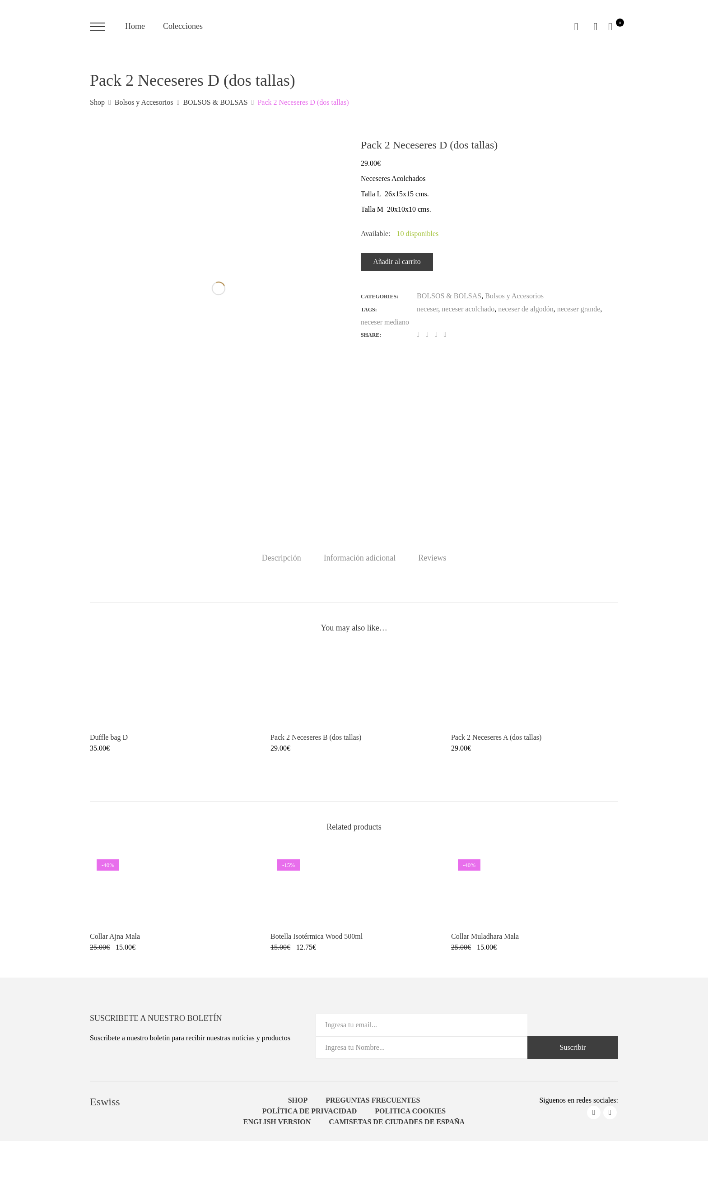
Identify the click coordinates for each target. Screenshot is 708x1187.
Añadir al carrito (397, 261)
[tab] (281, 557)
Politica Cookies (410, 1111)
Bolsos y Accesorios (514, 296)
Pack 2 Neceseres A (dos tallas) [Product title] (496, 737)
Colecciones (183, 26)
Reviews (432, 557)
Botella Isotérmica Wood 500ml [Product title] (316, 936)
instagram (610, 1112)
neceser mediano (385, 322)
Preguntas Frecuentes (373, 1100)
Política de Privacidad (309, 1111)
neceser (427, 309)
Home (135, 26)
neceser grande (579, 309)
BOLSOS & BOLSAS (449, 296)
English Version (277, 1122)
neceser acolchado (468, 309)
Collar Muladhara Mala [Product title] (485, 936)
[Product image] (173, 687)
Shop (298, 1100)
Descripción (281, 557)
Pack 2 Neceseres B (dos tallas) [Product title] (315, 737)
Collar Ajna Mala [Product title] (115, 936)
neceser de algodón (526, 309)
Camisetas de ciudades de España (397, 1122)
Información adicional (360, 557)
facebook (594, 1112)
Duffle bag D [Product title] (109, 737)
